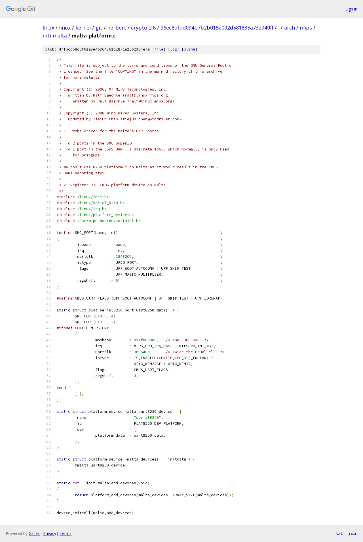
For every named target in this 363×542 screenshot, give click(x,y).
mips (306, 27)
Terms (65, 533)
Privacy (49, 533)
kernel (83, 27)
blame (189, 49)
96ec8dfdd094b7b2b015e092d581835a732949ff (217, 27)
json (352, 533)
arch (289, 27)
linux (48, 27)
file (158, 49)
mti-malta (55, 35)
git (99, 27)
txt (339, 533)
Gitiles (34, 533)
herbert (116, 27)
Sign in (351, 9)
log (173, 49)
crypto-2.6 (143, 27)
